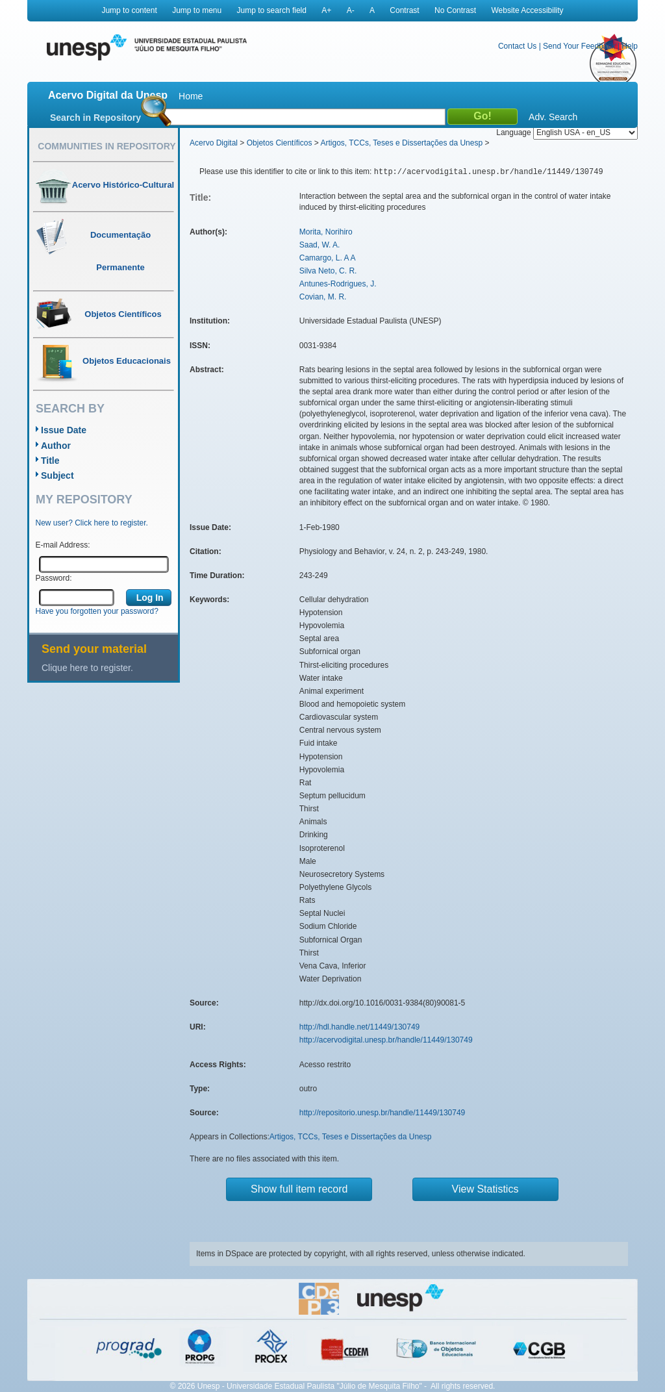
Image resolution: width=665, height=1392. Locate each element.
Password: (54, 578)
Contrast (404, 10)
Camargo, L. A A (327, 257)
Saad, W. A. (319, 244)
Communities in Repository (106, 146)
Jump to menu (196, 10)
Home (191, 96)
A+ (326, 10)
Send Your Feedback (579, 46)
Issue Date (63, 430)
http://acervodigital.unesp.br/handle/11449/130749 (386, 1039)
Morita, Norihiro (326, 231)
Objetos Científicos (279, 142)
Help (629, 46)
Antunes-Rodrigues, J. (338, 283)
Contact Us (517, 46)
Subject (57, 475)
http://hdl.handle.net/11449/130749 (359, 1026)
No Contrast (455, 10)
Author (56, 445)
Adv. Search (553, 117)
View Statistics (485, 1189)
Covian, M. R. (323, 296)
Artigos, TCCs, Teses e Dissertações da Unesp (401, 142)
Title (50, 460)
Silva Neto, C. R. (328, 270)
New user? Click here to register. (92, 522)
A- (351, 10)
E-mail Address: (63, 545)
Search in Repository (95, 117)
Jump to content (129, 10)
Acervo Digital (214, 142)
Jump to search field (272, 10)
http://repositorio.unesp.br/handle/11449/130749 (382, 1112)
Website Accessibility (527, 10)
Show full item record (299, 1189)
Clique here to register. (87, 668)
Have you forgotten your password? (97, 611)
